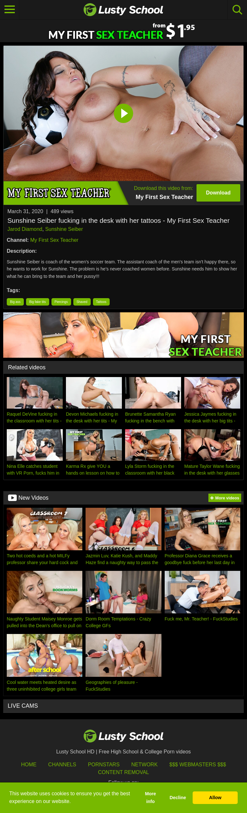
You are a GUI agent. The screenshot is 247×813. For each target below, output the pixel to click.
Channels (62, 764)
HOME (28, 764)
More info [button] (150, 797)
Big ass (15, 302)
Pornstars (103, 764)
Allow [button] (215, 797)
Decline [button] (177, 797)
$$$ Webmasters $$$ (197, 764)
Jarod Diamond (24, 229)
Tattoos (101, 302)
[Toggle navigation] (9, 9)
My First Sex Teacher (54, 240)
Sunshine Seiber (64, 229)
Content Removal (123, 772)
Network (144, 764)
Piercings (61, 302)
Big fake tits (37, 302)
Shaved (82, 302)
